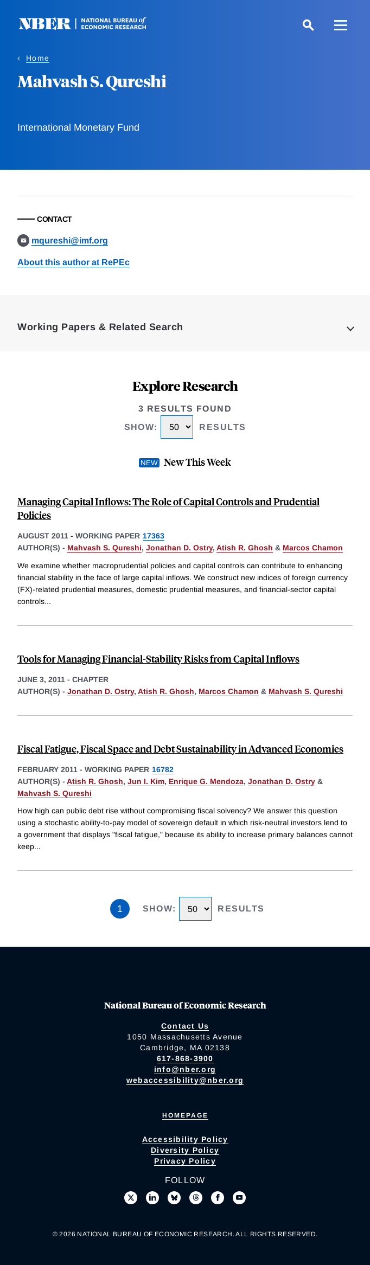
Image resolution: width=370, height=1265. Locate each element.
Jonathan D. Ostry (179, 547)
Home (37, 58)
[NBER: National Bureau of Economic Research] (91, 26)
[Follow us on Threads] (195, 1197)
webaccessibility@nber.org (185, 1080)
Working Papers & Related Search (100, 327)
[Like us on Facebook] (217, 1197)
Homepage (185, 1115)
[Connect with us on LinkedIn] (152, 1197)
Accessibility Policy (185, 1139)
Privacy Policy (185, 1161)
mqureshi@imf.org (69, 240)
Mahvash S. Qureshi (104, 547)
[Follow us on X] (130, 1197)
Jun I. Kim (145, 781)
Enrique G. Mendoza (206, 781)
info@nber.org (185, 1069)
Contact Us (185, 1026)
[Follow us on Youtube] (239, 1197)
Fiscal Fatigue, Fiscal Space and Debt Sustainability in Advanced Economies (180, 748)
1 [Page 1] (120, 908)
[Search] (308, 25)
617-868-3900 (185, 1058)
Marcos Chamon (313, 547)
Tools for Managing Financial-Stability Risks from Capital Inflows (158, 658)
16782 (163, 769)
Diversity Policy (185, 1150)
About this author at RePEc (73, 262)
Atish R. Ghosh (244, 547)
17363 (153, 535)
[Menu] (341, 25)
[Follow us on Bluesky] (174, 1197)
